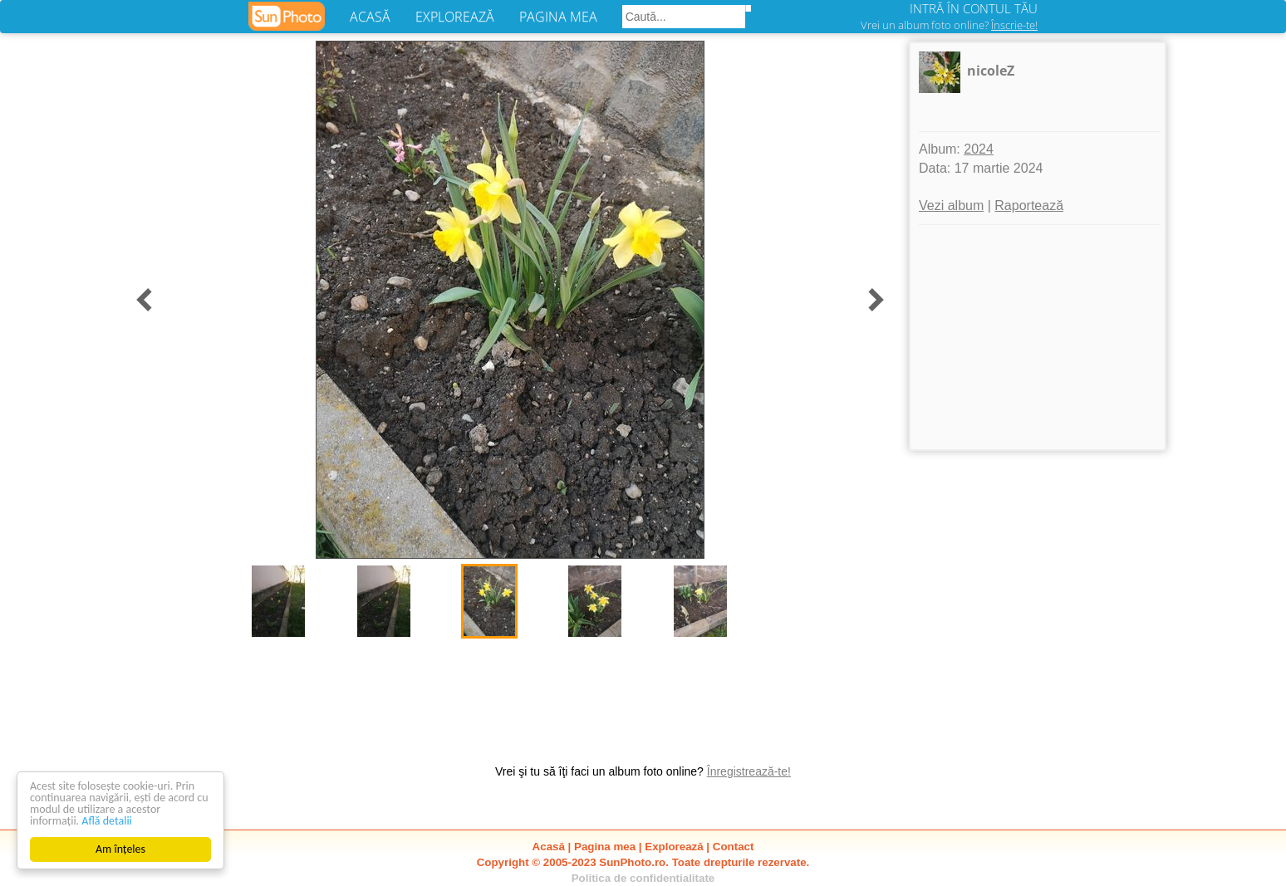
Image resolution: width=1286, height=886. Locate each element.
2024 (979, 149)
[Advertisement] (1037, 337)
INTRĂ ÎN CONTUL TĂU (974, 8)
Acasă (549, 846)
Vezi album (951, 205)
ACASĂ (370, 16)
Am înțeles (120, 849)
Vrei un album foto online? (949, 24)
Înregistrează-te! (749, 771)
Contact (733, 846)
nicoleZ (990, 70)
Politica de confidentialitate (643, 878)
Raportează (1028, 205)
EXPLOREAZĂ (454, 16)
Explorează (674, 846)
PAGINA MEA (558, 16)
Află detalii (106, 821)
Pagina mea (605, 846)
